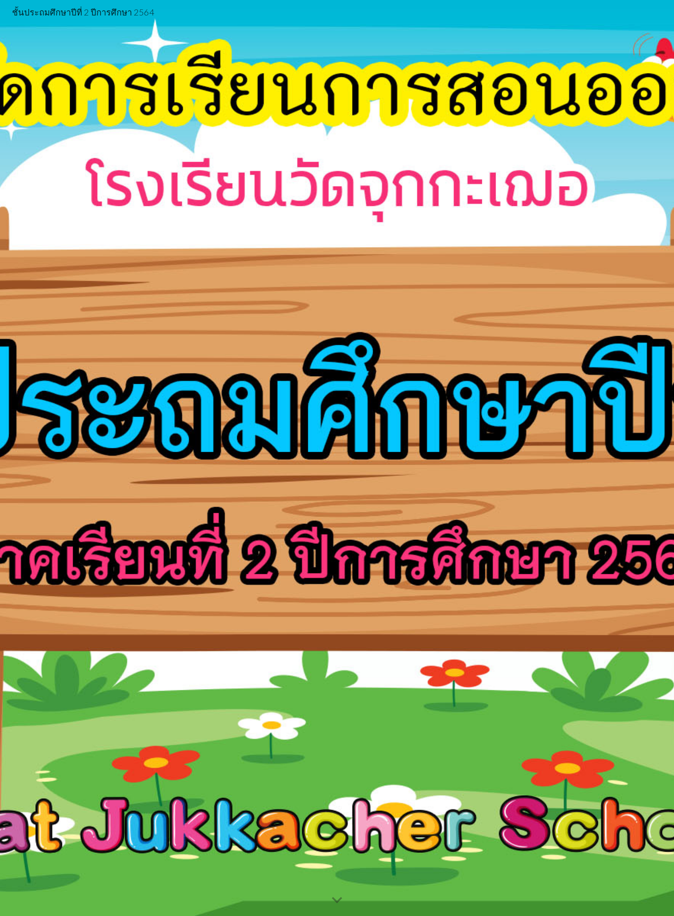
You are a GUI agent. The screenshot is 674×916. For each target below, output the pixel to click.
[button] (337, 900)
